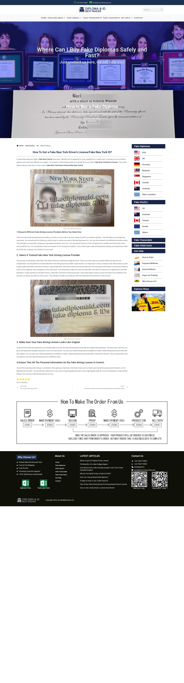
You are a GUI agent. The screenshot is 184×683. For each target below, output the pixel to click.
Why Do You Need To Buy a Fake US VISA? (95, 474)
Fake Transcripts (143, 240)
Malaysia (142, 171)
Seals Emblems (144, 269)
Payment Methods (146, 263)
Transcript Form (43, 488)
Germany (142, 165)
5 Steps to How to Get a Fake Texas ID (94, 481)
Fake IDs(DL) (30, 146)
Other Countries (145, 195)
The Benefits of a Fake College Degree (94, 464)
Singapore (142, 177)
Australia (142, 189)
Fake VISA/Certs (143, 245)
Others (141, 233)
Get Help (58, 478)
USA (140, 153)
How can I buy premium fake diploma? (94, 477)
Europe (141, 227)
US (38, 146)
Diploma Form (25, 488)
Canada (141, 183)
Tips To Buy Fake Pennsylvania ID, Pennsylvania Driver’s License (103, 484)
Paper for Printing (146, 275)
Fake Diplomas (142, 146)
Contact (58, 481)
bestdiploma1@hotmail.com (101, 3)
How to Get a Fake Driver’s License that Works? (97, 488)
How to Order (144, 257)
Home (20, 146)
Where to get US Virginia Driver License (94, 461)
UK (139, 159)
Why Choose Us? (145, 281)
